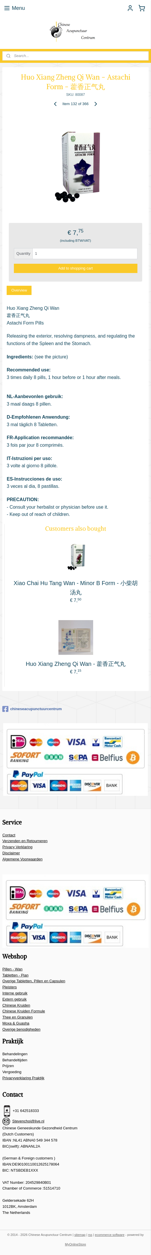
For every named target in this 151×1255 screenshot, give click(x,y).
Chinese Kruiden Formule (23, 1011)
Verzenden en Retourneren (24, 841)
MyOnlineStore (75, 1244)
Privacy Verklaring (17, 847)
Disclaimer (11, 853)
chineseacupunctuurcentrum (32, 709)
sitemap (80, 1234)
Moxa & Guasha (15, 1023)
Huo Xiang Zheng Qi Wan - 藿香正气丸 (76, 664)
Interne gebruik (14, 993)
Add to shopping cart (75, 268)
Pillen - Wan (12, 969)
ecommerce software (109, 1234)
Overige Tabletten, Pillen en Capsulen (33, 981)
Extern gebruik (14, 999)
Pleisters (9, 987)
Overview (19, 290)
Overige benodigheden (21, 1029)
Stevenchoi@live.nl (28, 1121)
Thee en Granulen (17, 1017)
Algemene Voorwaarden (22, 859)
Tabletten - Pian (15, 975)
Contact (8, 835)
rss (90, 1234)
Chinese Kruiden (16, 1005)
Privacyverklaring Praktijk (23, 1078)
